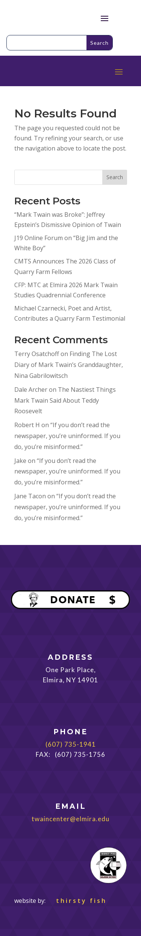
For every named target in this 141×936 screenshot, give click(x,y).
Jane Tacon (30, 496)
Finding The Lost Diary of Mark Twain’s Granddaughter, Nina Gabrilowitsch (68, 365)
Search (114, 177)
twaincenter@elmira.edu (70, 819)
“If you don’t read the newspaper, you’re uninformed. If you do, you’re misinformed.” (67, 436)
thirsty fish (77, 900)
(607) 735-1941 (70, 744)
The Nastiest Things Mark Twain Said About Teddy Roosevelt (65, 400)
